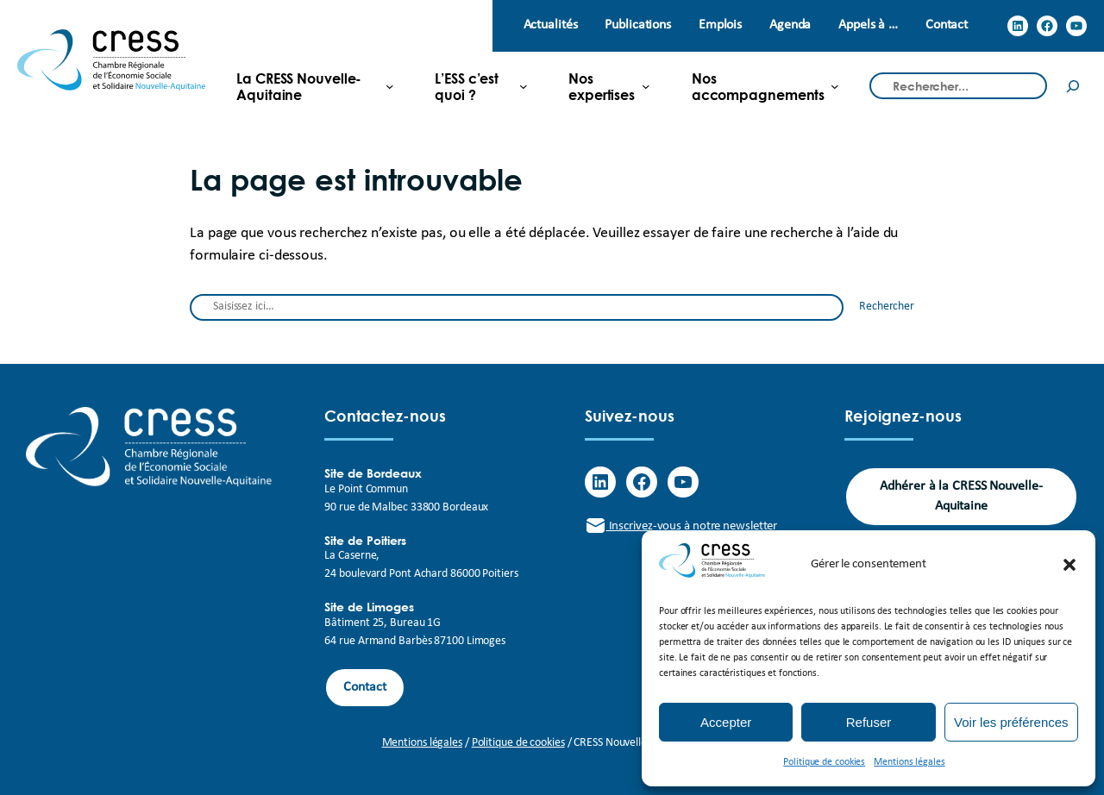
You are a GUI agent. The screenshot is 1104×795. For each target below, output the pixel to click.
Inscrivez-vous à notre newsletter (681, 526)
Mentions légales (909, 762)
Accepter (725, 722)
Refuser (869, 722)
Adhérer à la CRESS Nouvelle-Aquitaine (961, 496)
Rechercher (886, 306)
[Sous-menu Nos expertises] (602, 86)
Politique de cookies (824, 762)
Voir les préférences (1011, 722)
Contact (364, 687)
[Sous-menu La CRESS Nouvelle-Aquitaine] (308, 86)
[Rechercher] (1073, 85)
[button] (1069, 564)
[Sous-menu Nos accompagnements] (758, 86)
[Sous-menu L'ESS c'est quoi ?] (474, 86)
